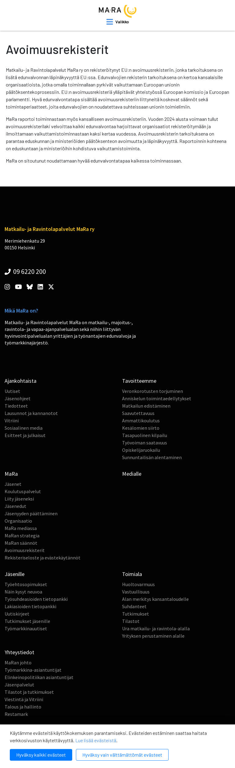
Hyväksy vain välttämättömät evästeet (122, 755)
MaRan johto (18, 662)
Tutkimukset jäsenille (27, 621)
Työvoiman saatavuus (144, 443)
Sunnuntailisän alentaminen (152, 457)
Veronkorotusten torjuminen (152, 391)
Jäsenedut (15, 506)
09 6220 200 (25, 271)
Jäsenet (13, 484)
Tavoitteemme (139, 380)
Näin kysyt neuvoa (23, 592)
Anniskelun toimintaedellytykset (156, 398)
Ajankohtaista (20, 380)
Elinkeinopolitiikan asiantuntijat (39, 677)
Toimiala (132, 574)
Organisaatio (18, 521)
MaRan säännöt (21, 543)
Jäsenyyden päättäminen (31, 513)
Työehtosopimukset (26, 584)
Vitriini (12, 420)
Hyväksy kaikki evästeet (41, 755)
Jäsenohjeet (18, 398)
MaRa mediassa (21, 528)
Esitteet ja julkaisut (25, 435)
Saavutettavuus (138, 413)
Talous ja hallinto (23, 707)
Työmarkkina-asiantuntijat (33, 670)
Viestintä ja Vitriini (24, 699)
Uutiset (12, 391)
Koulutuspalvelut (23, 491)
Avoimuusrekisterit (25, 550)
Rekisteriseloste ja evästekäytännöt (42, 558)
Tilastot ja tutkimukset (29, 692)
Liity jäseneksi (19, 499)
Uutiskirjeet (17, 614)
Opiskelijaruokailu (141, 450)
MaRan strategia (22, 535)
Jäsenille (14, 574)
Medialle (131, 473)
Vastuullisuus (136, 592)
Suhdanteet (134, 606)
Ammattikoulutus (141, 420)
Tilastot (131, 621)
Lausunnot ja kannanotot (31, 413)
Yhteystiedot (19, 652)
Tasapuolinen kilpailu (144, 435)
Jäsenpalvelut (19, 685)
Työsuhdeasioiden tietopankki (36, 599)
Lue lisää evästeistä (95, 740)
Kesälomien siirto (140, 428)
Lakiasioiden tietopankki (30, 606)
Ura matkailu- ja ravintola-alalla (156, 628)
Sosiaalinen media (24, 428)
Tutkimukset (135, 614)
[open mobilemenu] (118, 22)
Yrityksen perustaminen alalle (153, 636)
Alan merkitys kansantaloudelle (155, 599)
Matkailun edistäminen (146, 406)
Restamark (16, 714)
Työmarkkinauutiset (26, 628)
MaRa (11, 473)
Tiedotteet (16, 406)
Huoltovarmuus (138, 584)
